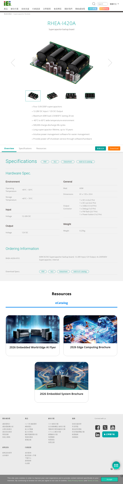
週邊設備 (28, 440)
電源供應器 (29, 437)
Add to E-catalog (85, 162)
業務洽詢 (100, 148)
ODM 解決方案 (53, 424)
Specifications (25, 148)
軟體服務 (75, 434)
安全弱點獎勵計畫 (78, 432)
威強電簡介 (6, 424)
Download (114, 148)
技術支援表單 (76, 424)
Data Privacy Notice (76, 480)
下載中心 (28, 458)
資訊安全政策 (7, 432)
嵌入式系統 (29, 432)
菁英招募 (5, 434)
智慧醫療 (51, 437)
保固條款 (75, 437)
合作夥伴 (5, 455)
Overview (9, 148)
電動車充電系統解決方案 (56, 429)
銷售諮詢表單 (7, 453)
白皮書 (27, 463)
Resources (41, 148)
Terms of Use (93, 480)
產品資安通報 (76, 429)
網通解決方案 (53, 434)
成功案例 (28, 453)
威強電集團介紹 (7, 426)
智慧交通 (51, 442)
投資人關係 (6, 437)
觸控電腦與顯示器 (31, 434)
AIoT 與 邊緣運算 (31, 424)
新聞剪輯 (28, 461)
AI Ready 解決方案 (54, 432)
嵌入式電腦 (29, 429)
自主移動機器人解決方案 (56, 426)
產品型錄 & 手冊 (30, 455)
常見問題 (75, 426)
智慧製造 (51, 440)
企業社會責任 (7, 429)
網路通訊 (28, 426)
